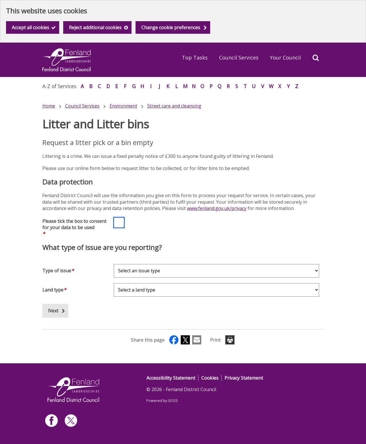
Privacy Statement (243, 378)
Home (48, 106)
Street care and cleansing (174, 106)
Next (53, 311)
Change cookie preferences (170, 27)
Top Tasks (195, 57)
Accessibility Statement (170, 378)
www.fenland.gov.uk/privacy (216, 208)
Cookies (209, 378)
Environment (123, 106)
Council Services (238, 57)
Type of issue (58, 270)
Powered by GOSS (162, 400)
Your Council (285, 57)
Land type (54, 290)
